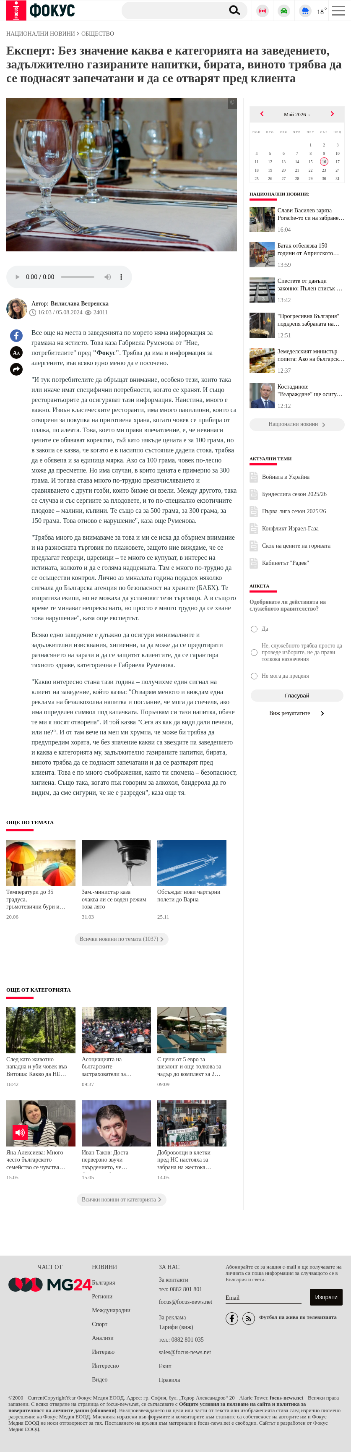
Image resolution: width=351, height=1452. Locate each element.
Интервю (103, 1352)
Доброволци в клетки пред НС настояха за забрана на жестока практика (184, 1161)
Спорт (99, 1324)
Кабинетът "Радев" (285, 563)
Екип (165, 1366)
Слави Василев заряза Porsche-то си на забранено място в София (311, 214)
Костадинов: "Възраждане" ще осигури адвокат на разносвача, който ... (310, 391)
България (103, 1283)
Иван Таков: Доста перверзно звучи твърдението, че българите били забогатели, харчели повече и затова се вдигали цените (107, 1161)
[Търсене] (169, 10)
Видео (99, 1379)
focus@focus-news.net (186, 1302)
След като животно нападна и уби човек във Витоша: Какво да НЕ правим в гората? (36, 1067)
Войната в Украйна (285, 477)
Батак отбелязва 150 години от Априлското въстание (305, 250)
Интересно (105, 1366)
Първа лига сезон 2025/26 (294, 511)
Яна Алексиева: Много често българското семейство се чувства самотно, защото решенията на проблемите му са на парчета (38, 1161)
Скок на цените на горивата (296, 546)
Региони (102, 1296)
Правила (169, 1380)
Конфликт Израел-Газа (290, 528)
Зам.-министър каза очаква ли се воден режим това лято (114, 899)
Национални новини (279, 193)
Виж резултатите (297, 713)
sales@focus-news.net (185, 1352)
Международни (111, 1310)
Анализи (102, 1338)
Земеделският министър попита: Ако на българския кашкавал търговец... (311, 355)
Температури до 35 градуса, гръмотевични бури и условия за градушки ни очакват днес (36, 900)
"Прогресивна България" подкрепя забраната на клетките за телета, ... (309, 320)
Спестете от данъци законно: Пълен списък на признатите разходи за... (310, 285)
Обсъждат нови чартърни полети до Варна (188, 896)
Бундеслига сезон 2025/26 (294, 494)
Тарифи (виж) (176, 1327)
